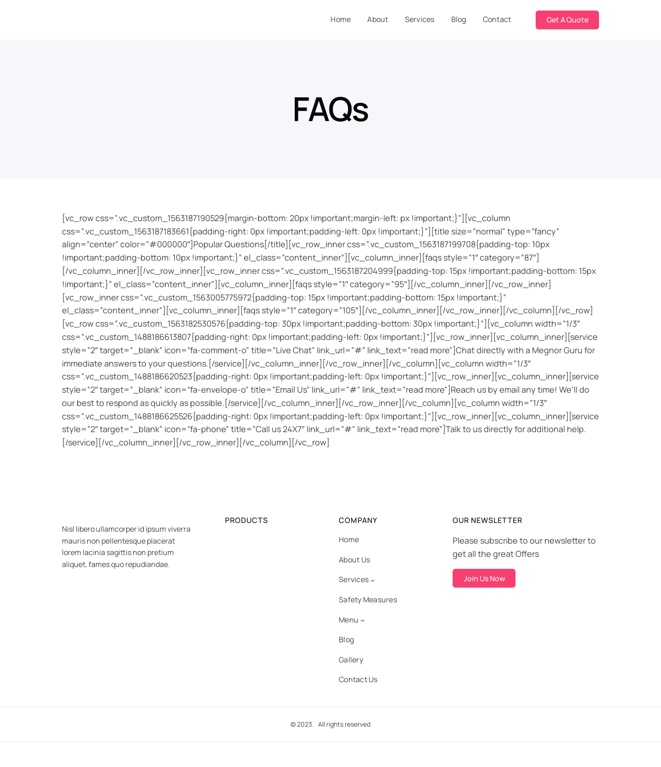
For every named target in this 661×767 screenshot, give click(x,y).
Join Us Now (484, 578)
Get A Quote (567, 20)
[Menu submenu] (362, 620)
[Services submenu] (372, 580)
